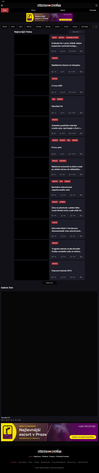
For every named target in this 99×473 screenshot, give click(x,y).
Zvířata (66, 26)
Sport (20, 26)
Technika (38, 26)
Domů (31, 456)
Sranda (75, 26)
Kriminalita (85, 26)
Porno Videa (22, 462)
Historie (57, 26)
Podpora (52, 456)
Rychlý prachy (45, 462)
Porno (33, 10)
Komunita (93, 10)
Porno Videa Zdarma (58, 462)
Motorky (48, 26)
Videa (5, 10)
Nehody (29, 26)
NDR (3, 1)
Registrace (37, 456)
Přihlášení (45, 456)
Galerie (62, 10)
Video (13, 26)
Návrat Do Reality (44, 467)
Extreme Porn (71, 462)
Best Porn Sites (83, 462)
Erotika (36, 462)
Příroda (4, 26)
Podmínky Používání (62, 456)
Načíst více (49, 283)
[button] (94, 27)
